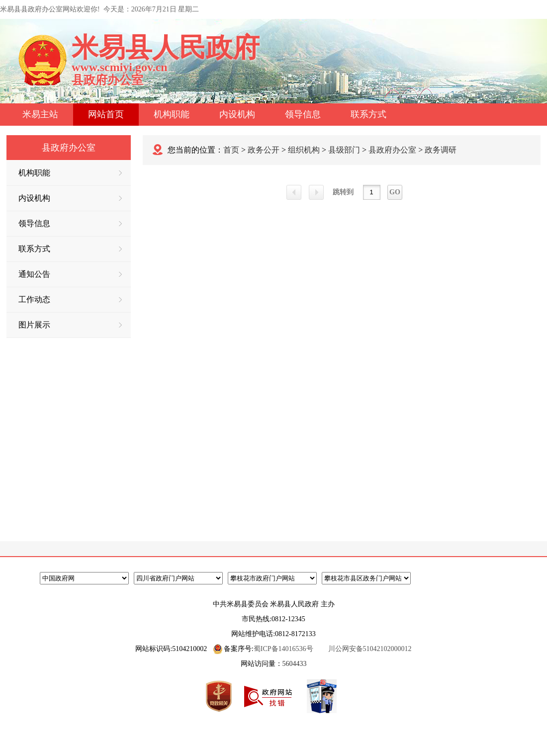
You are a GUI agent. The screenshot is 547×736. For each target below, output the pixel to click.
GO (394, 192)
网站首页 (106, 114)
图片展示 (70, 325)
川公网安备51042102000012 (370, 649)
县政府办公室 (392, 150)
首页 (231, 150)
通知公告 (70, 274)
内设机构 (237, 114)
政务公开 (263, 150)
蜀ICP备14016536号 (283, 649)
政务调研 (440, 150)
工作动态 (70, 299)
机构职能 (171, 114)
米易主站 (40, 114)
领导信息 (303, 114)
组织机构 (304, 150)
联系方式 (368, 114)
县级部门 (344, 150)
